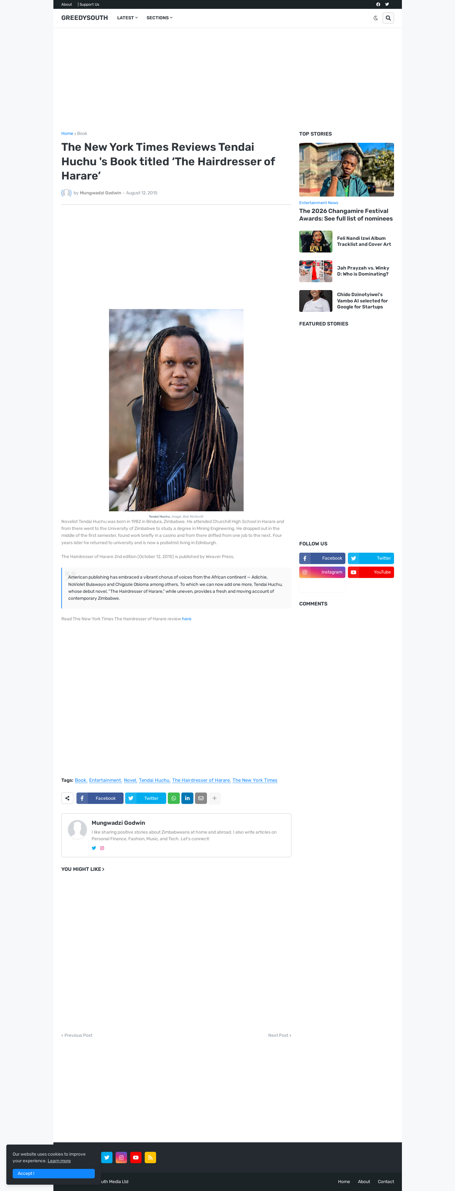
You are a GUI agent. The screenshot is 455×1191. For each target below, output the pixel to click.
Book (82, 133)
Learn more (59, 1161)
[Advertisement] (227, 79)
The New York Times (255, 780)
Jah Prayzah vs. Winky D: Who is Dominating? (363, 271)
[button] (376, 18)
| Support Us (88, 4)
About (66, 4)
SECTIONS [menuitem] (158, 18)
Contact (386, 1181)
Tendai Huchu (154, 780)
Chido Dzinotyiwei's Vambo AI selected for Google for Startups (362, 301)
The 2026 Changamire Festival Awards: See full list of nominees (346, 214)
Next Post (278, 1035)
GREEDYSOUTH (84, 17)
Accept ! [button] (26, 1173)
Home (67, 133)
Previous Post (78, 1035)
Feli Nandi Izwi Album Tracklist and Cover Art (364, 241)
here (186, 619)
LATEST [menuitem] (125, 18)
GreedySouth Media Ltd (104, 1181)
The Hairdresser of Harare (201, 780)
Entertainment (105, 780)
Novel (130, 780)
